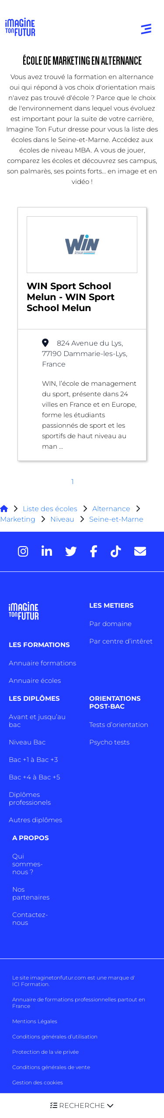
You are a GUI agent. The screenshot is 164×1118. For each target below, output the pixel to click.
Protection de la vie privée (45, 1052)
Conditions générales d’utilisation (55, 1036)
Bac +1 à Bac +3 (33, 759)
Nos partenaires (30, 893)
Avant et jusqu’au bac (37, 721)
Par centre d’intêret (121, 641)
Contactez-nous (30, 918)
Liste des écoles (50, 509)
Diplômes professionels (30, 798)
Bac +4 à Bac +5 (34, 777)
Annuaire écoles (35, 680)
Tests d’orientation (118, 724)
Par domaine (110, 624)
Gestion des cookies (37, 1082)
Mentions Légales (34, 1021)
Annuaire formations (42, 663)
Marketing (17, 519)
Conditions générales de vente (51, 1067)
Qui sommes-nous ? (27, 864)
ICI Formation (30, 984)
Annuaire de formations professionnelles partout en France (78, 1002)
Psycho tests (109, 742)
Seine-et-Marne (116, 519)
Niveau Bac (27, 742)
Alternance (111, 509)
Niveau (63, 519)
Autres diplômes (35, 820)
